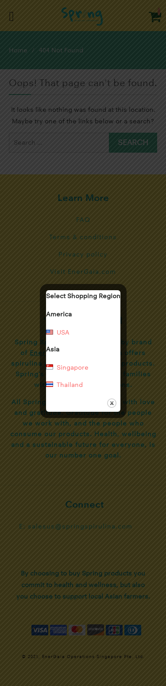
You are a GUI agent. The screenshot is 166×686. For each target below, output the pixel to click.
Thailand (70, 385)
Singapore (73, 367)
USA (63, 332)
